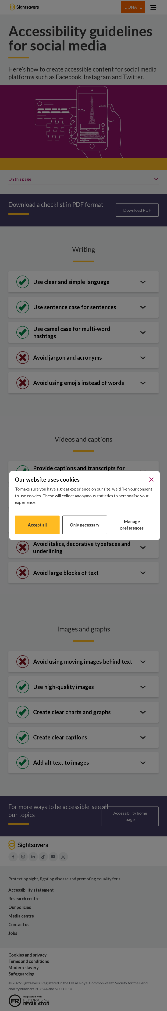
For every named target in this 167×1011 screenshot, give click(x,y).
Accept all (37, 524)
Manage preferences (132, 525)
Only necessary (84, 524)
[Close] (151, 479)
